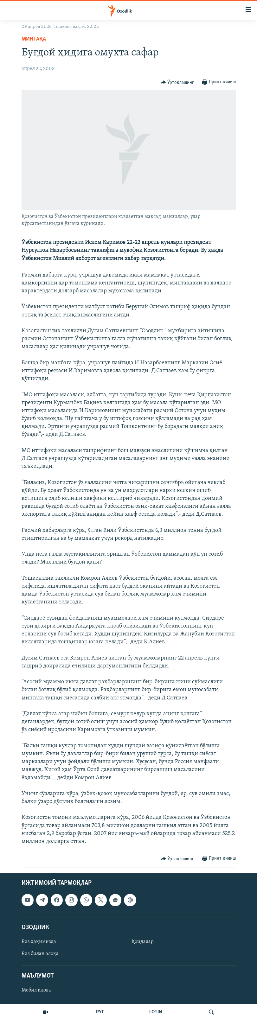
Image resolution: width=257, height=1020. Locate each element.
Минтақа (34, 39)
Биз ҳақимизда (39, 941)
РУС (100, 1012)
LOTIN (155, 1012)
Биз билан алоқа (40, 953)
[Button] (177, 82)
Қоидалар (143, 941)
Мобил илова (36, 990)
